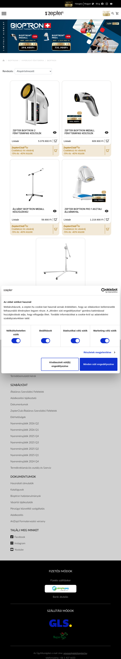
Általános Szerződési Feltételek (27, 392)
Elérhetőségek (18, 417)
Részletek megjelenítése (97, 352)
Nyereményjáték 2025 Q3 (24, 442)
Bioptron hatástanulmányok (25, 496)
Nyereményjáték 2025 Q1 (24, 455)
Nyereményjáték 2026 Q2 (24, 423)
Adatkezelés (16, 515)
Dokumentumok (19, 404)
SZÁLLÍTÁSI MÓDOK (60, 611)
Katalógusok (17, 489)
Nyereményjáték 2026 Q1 (24, 430)
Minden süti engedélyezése (98, 364)
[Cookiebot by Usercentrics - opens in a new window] (103, 290)
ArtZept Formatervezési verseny (27, 521)
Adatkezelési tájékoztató (23, 398)
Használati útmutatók (22, 483)
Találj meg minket (24, 530)
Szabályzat (19, 385)
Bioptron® (13, 60)
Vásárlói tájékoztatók (21, 502)
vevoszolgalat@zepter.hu (75, 653)
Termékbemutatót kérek (23, 376)
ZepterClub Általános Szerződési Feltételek (33, 411)
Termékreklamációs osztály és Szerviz (30, 468)
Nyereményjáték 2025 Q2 (24, 449)
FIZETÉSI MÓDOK (60, 571)
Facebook (20, 537)
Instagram (20, 543)
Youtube (19, 549)
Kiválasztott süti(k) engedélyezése (59, 364)
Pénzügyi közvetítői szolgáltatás (27, 508)
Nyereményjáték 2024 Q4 (24, 461)
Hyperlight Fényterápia (33, 60)
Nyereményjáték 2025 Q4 (24, 436)
